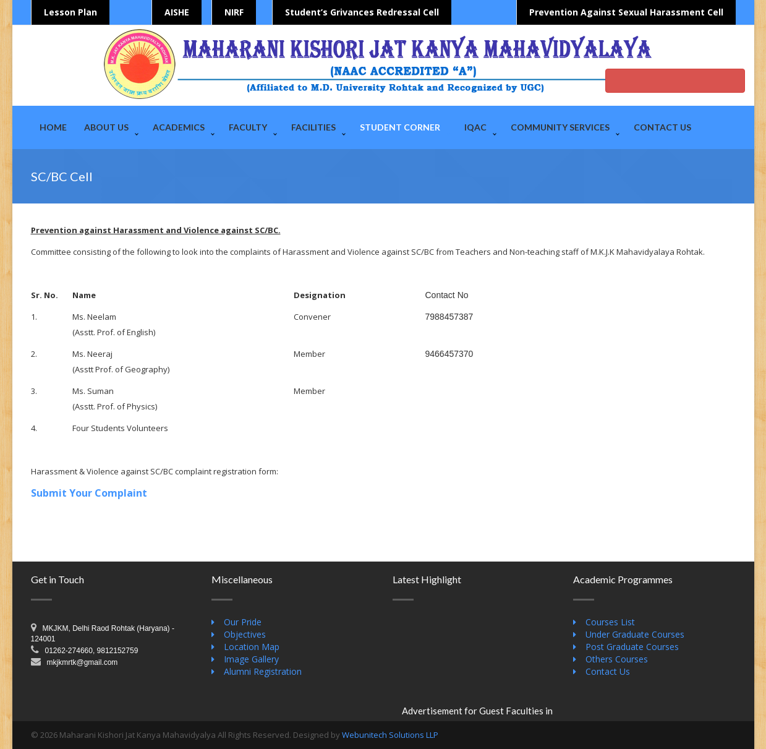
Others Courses (616, 659)
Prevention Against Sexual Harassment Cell (626, 12)
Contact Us (662, 127)
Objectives (245, 634)
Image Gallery (251, 659)
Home (53, 127)
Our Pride (243, 622)
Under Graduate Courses (634, 634)
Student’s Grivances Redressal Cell (362, 12)
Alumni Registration (263, 671)
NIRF (234, 12)
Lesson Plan (70, 12)
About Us (106, 127)
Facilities (313, 127)
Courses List (610, 622)
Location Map (251, 647)
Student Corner (400, 127)
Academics (179, 127)
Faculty (248, 127)
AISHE (176, 12)
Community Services (560, 127)
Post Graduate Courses (632, 647)
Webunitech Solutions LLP (390, 734)
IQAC (475, 127)
